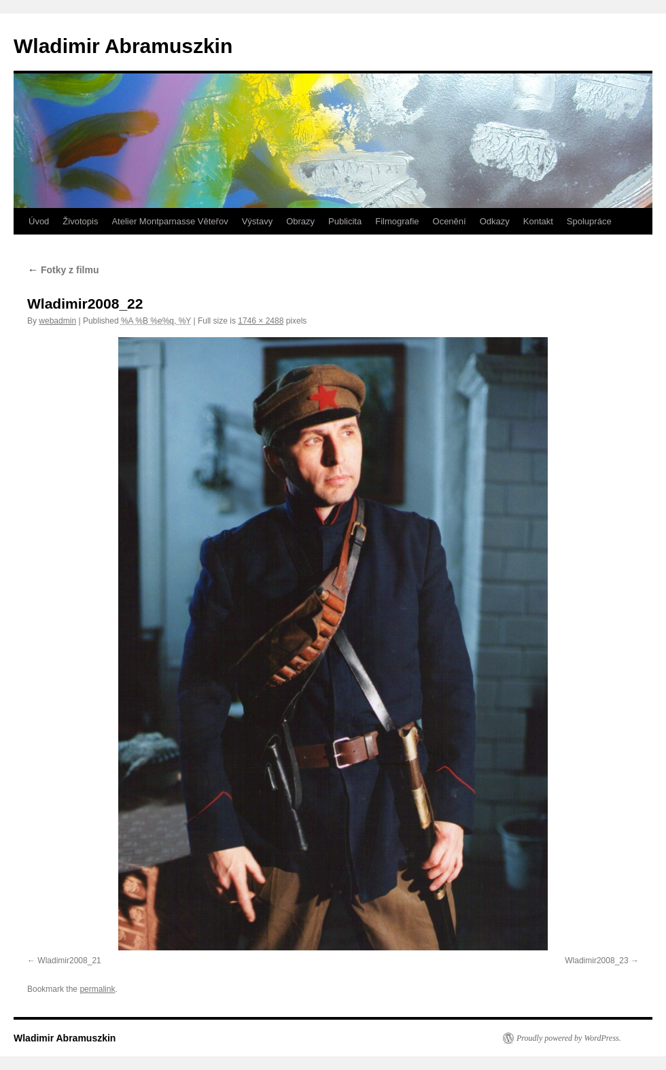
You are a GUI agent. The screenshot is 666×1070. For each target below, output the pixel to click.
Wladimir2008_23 (596, 960)
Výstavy (257, 221)
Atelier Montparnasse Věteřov (169, 221)
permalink (97, 989)
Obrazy (300, 221)
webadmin (57, 321)
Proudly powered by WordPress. (568, 1038)
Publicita (345, 221)
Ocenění (449, 221)
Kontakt (538, 221)
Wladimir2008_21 (69, 960)
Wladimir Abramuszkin (123, 46)
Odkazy (495, 221)
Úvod (39, 221)
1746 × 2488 (260, 321)
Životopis (80, 221)
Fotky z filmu (63, 269)
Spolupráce (589, 221)
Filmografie (397, 221)
